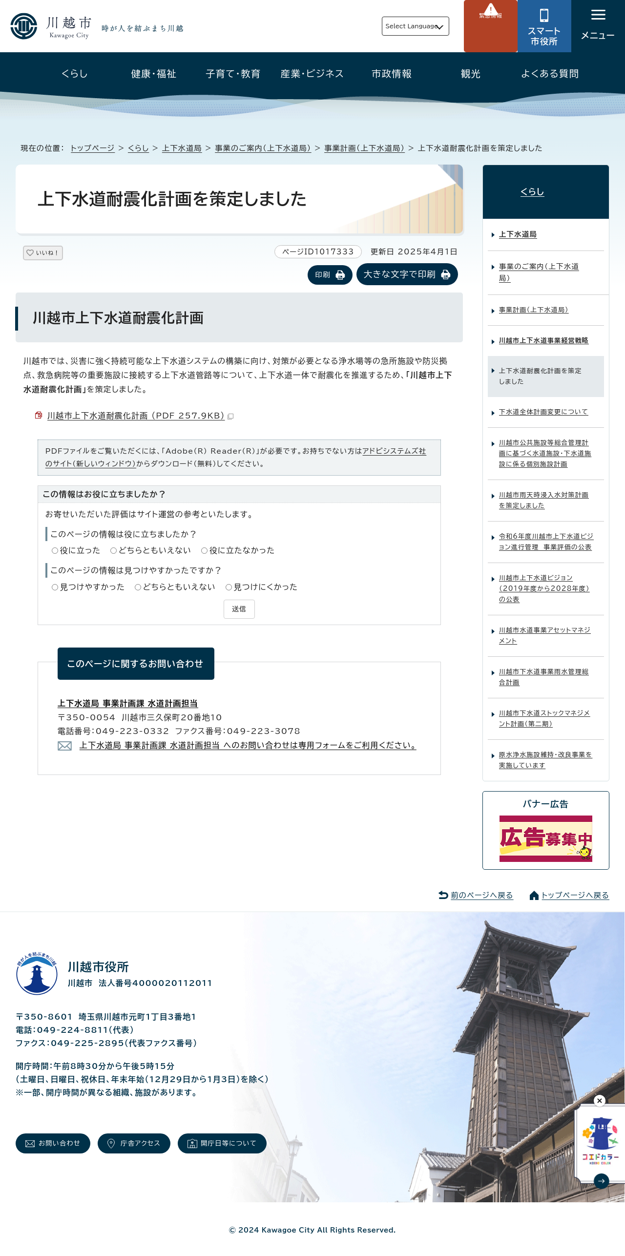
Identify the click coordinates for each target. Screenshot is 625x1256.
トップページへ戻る (575, 887)
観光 (471, 73)
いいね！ (59, 254)
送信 (239, 609)
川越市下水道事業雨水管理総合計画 (544, 668)
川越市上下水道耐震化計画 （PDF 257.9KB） (140, 416)
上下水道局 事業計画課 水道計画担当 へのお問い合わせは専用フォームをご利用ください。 (248, 744)
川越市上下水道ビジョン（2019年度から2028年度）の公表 (544, 580)
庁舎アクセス (159, 1138)
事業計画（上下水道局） (364, 148)
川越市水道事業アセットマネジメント (545, 627)
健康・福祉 (154, 73)
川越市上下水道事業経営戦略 (544, 332)
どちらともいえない (155, 551)
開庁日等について (260, 1138)
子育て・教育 (233, 73)
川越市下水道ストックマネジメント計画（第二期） (544, 710)
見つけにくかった (266, 587)
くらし (75, 73)
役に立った (80, 551)
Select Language (389, 26)
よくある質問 (550, 73)
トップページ (93, 148)
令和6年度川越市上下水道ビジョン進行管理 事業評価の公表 (546, 533)
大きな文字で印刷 (400, 275)
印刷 (322, 275)
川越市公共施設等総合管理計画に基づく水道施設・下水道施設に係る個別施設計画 (545, 445)
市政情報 (392, 73)
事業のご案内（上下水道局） (263, 148)
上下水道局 (182, 148)
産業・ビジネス (312, 73)
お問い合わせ (66, 1138)
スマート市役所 (544, 36)
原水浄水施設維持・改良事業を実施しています (545, 751)
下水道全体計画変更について (543, 403)
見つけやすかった (92, 587)
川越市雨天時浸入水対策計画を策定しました (544, 492)
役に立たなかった (242, 551)
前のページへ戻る (482, 887)
